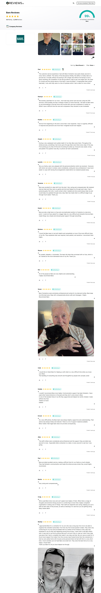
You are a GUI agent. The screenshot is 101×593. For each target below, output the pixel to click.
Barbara (40, 229)
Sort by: (78, 65)
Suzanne (40, 183)
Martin (40, 479)
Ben (39, 270)
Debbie (40, 389)
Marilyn (40, 522)
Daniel (40, 208)
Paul (39, 69)
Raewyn (40, 96)
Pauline (40, 119)
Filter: (90, 65)
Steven (40, 250)
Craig (39, 497)
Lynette (40, 162)
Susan (40, 289)
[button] (73, 3)
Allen (39, 437)
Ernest (40, 416)
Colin (39, 368)
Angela (40, 139)
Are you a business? (86, 3)
